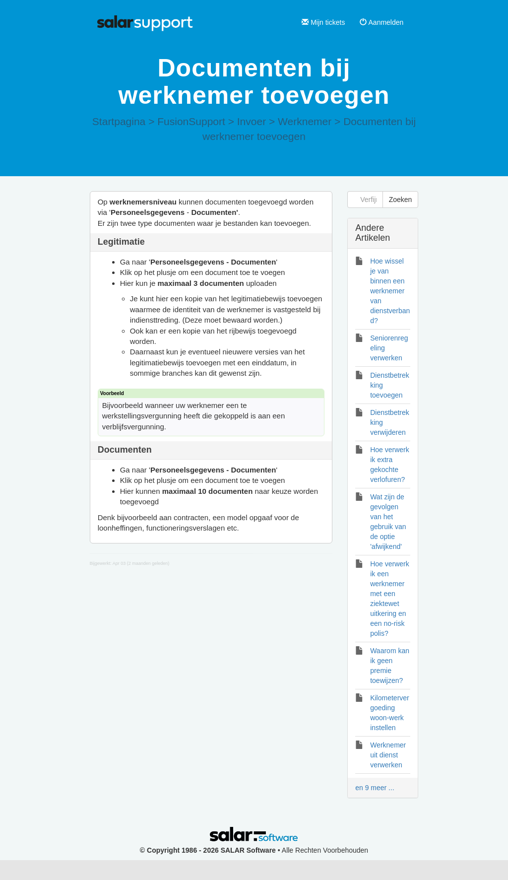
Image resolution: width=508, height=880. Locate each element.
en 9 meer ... (374, 788)
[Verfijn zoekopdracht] (364, 199)
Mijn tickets (323, 22)
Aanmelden (381, 22)
